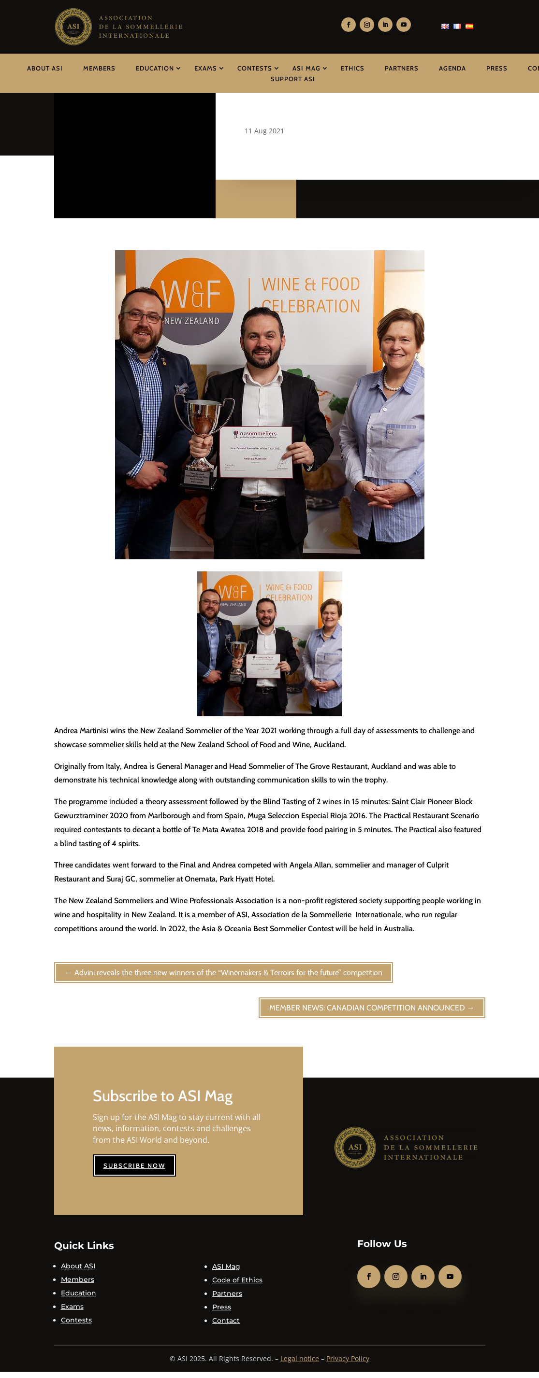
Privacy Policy (347, 1358)
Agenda (452, 68)
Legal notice (299, 1358)
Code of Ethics (237, 1280)
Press (497, 68)
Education (155, 68)
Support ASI (293, 78)
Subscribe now (134, 1165)
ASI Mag (306, 68)
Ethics (352, 68)
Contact (226, 1320)
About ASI (45, 68)
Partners (402, 68)
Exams (205, 68)
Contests (254, 68)
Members (99, 68)
